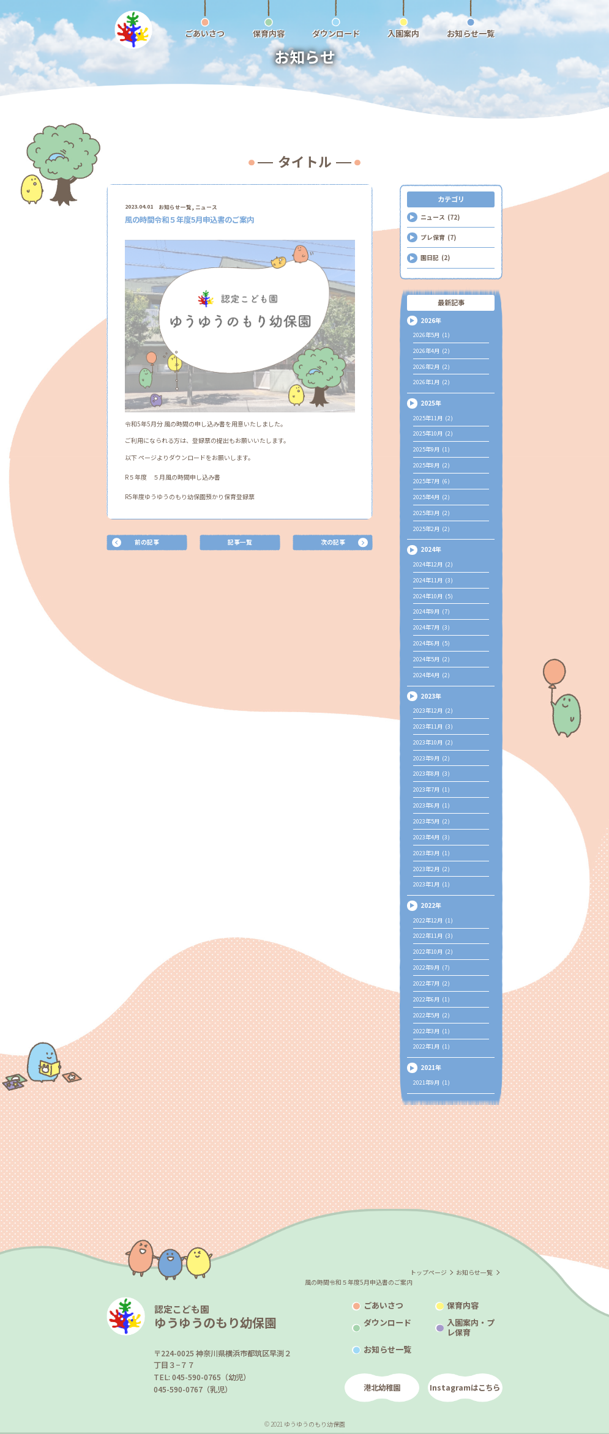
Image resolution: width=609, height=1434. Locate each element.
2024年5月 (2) (431, 659)
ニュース (206, 207)
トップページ (428, 1272)
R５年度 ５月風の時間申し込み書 (172, 476)
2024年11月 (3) (433, 580)
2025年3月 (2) (431, 512)
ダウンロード (387, 1322)
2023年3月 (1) (431, 853)
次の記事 (333, 541)
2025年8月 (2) (431, 465)
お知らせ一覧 (175, 207)
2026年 (430, 320)
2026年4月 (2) (431, 350)
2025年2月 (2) (431, 528)
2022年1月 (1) (431, 1046)
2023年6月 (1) (431, 805)
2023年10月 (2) (433, 742)
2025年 (430, 402)
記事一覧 (240, 541)
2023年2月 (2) (431, 868)
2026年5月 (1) (431, 334)
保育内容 (463, 1305)
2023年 (430, 695)
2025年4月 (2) (431, 496)
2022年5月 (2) (431, 1015)
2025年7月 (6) (431, 481)
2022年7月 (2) (431, 983)
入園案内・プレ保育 (471, 1327)
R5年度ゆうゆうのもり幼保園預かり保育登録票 (190, 496)
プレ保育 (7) (438, 237)
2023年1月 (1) (431, 884)
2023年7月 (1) (431, 789)
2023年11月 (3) (433, 726)
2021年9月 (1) (431, 1082)
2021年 (430, 1067)
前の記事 (147, 541)
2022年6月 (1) (431, 999)
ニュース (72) (440, 216)
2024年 (430, 549)
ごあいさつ (383, 1305)
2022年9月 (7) (431, 967)
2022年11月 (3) (433, 935)
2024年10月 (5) (433, 596)
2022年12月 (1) (433, 920)
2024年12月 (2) (433, 564)
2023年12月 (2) (433, 710)
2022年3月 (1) (431, 1031)
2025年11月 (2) (433, 418)
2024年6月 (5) (431, 643)
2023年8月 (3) (431, 773)
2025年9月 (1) (431, 449)
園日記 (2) (435, 257)
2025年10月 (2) (433, 433)
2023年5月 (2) (431, 821)
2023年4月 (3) (431, 837)
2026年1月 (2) (431, 381)
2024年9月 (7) (431, 611)
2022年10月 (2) (433, 951)
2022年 (430, 905)
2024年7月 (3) (431, 627)
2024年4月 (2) (431, 675)
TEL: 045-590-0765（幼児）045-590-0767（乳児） (202, 1383)
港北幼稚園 (382, 1387)
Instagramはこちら (465, 1387)
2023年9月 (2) (431, 758)
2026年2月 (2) (431, 366)
